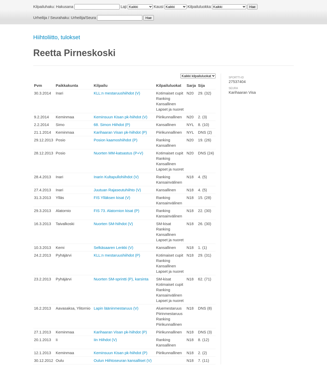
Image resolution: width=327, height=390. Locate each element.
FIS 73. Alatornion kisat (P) (116, 210)
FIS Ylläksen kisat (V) (112, 197)
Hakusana (64, 6)
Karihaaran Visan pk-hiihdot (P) (120, 132)
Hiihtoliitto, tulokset (56, 37)
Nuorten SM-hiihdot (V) (113, 224)
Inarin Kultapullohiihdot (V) (116, 177)
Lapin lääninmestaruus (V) (116, 308)
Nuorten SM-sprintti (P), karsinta (121, 279)
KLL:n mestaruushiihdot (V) (117, 93)
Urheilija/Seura (83, 17)
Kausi (159, 6)
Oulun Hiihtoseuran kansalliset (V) (123, 360)
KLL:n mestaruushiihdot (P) (117, 255)
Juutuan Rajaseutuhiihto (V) (117, 190)
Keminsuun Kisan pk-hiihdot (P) (120, 353)
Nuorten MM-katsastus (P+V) (118, 153)
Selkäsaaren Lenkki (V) (113, 247)
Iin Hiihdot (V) (105, 340)
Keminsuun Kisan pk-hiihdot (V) (120, 117)
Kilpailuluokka (199, 6)
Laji (123, 6)
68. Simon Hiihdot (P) (112, 124)
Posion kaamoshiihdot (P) (115, 140)
